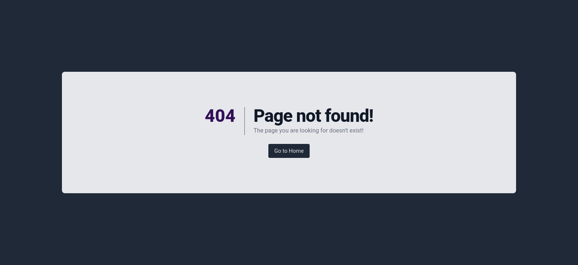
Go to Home (289, 151)
